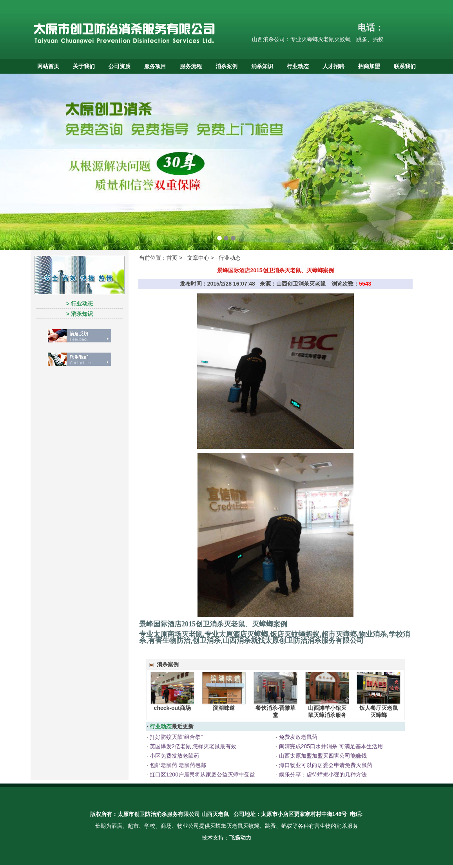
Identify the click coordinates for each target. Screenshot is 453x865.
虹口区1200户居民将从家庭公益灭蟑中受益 (201, 774)
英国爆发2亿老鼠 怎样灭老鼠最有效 (192, 746)
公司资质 (119, 66)
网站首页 (48, 66)
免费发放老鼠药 (297, 737)
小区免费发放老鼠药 (173, 756)
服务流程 (191, 66)
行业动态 (298, 66)
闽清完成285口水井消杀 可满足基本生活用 (330, 746)
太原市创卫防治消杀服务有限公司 (159, 814)
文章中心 (198, 258)
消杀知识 (262, 66)
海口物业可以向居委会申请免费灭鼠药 (324, 765)
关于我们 (84, 66)
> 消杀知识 (79, 314)
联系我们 (405, 66)
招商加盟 (369, 66)
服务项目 (155, 66)
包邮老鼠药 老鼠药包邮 (177, 765)
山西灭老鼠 (215, 814)
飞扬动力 (240, 837)
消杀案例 (226, 66)
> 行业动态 (79, 303)
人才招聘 (333, 66)
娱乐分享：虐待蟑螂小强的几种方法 (322, 774)
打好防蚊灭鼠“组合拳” (175, 737)
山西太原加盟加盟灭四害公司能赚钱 (322, 756)
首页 (172, 258)
